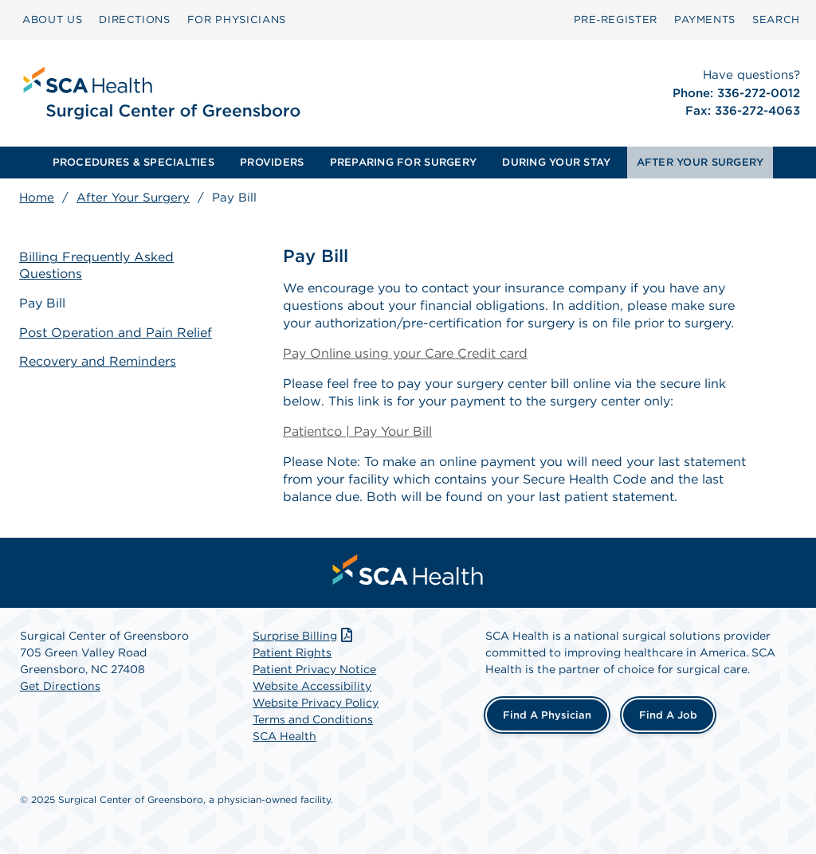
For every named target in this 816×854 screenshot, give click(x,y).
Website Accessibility (312, 686)
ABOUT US (52, 19)
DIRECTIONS (135, 19)
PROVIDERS (272, 162)
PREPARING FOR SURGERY (403, 162)
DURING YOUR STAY (556, 162)
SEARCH (776, 19)
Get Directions (60, 686)
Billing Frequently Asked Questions (96, 265)
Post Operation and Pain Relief (115, 332)
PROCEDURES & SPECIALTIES (133, 162)
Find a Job (668, 715)
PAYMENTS (705, 19)
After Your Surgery (133, 197)
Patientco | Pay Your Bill (357, 431)
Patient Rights (292, 652)
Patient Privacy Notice (314, 669)
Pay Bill (42, 303)
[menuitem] (52, 20)
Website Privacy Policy (316, 702)
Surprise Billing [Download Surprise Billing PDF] (304, 635)
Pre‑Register (615, 19)
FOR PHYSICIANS (236, 19)
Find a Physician (547, 715)
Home (36, 197)
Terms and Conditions (313, 719)
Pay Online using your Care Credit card (405, 353)
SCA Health (284, 736)
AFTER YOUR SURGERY (700, 162)
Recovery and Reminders (97, 361)
